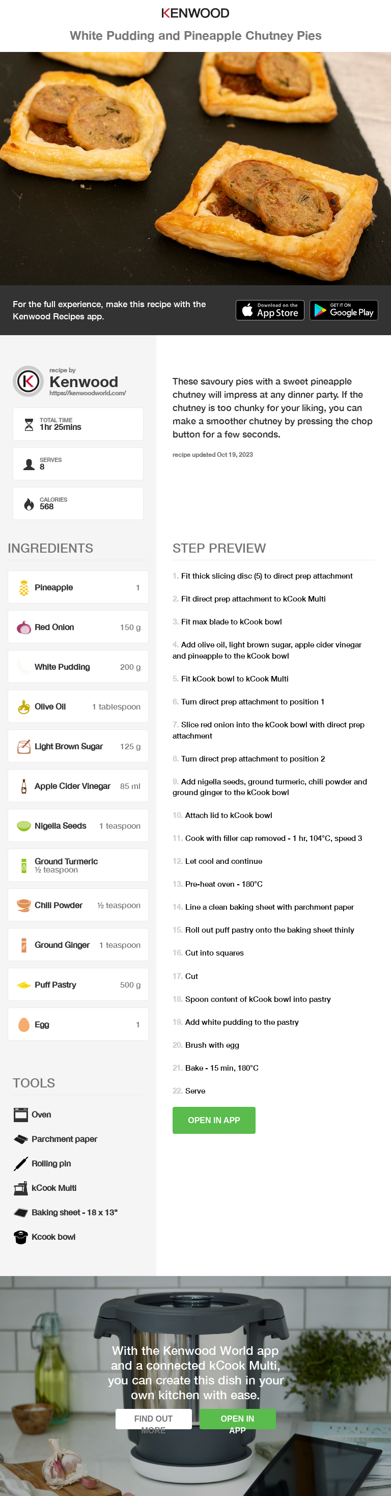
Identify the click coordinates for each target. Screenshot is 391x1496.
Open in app (214, 1120)
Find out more (153, 1422)
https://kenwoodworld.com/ (87, 393)
